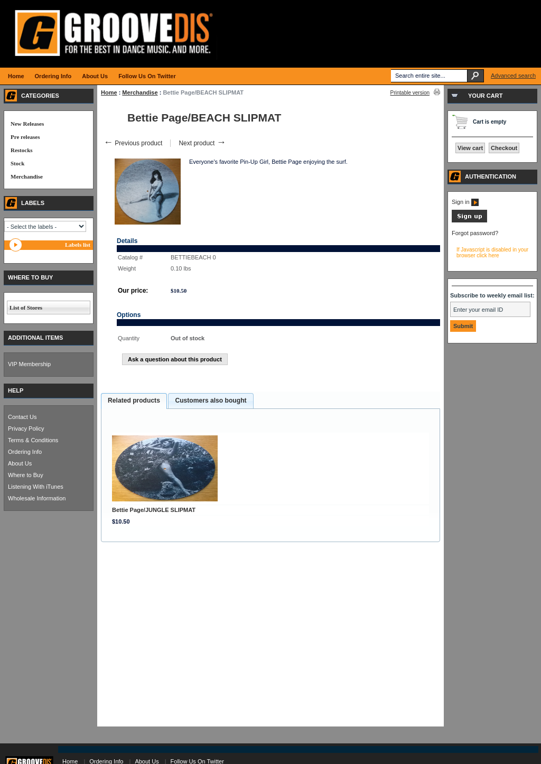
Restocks (22, 150)
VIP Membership (29, 364)
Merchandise (139, 92)
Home (109, 92)
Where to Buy (25, 475)
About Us (20, 463)
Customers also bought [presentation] (210, 400)
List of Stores (26, 307)
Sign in (465, 202)
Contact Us (22, 417)
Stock (17, 163)
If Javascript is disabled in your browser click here (492, 252)
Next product (202, 143)
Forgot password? (475, 233)
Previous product (133, 143)
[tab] (134, 401)
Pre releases (25, 137)
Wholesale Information (37, 498)
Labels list (77, 244)
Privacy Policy (26, 428)
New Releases (27, 123)
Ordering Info (25, 452)
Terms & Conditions (33, 440)
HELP (15, 390)
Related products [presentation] (134, 400)
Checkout (504, 148)
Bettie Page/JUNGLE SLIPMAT (153, 510)
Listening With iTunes (35, 486)
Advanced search (513, 75)
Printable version (410, 93)
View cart (470, 148)
